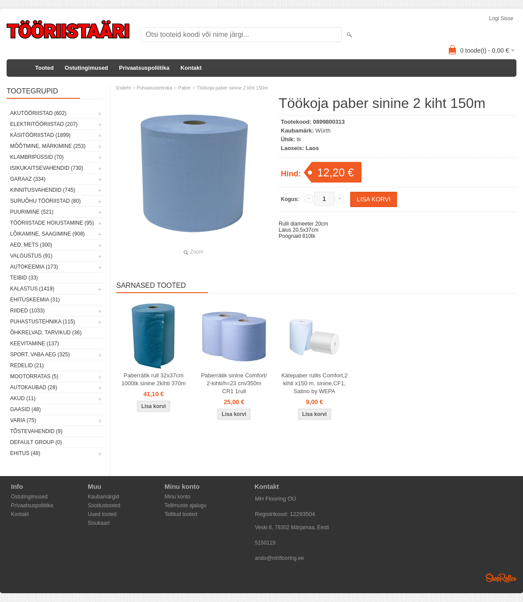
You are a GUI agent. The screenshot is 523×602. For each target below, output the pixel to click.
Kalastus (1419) (32, 289)
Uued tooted (102, 514)
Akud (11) (23, 398)
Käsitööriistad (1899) (40, 135)
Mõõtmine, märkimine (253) (48, 146)
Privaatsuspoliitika (144, 67)
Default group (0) (36, 442)
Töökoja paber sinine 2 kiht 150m (232, 87)
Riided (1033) (27, 311)
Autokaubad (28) (33, 387)
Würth (323, 130)
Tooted (44, 67)
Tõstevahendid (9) (36, 431)
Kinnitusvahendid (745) (42, 190)
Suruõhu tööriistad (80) (45, 201)
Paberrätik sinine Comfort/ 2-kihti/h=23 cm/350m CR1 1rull (234, 383)
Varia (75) (23, 420)
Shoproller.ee (501, 577)
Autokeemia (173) (34, 267)
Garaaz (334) (28, 179)
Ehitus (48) (25, 453)
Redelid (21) (27, 365)
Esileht (123, 87)
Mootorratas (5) (34, 376)
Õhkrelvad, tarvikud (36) (46, 333)
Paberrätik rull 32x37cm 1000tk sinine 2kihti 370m (154, 379)
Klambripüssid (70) (37, 157)
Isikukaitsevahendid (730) (46, 168)
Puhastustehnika (154, 87)
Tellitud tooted (181, 514)
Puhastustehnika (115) (42, 322)
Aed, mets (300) (31, 245)
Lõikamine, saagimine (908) (47, 234)
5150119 (265, 543)
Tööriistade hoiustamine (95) (52, 223)
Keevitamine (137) (34, 343)
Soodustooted (104, 505)
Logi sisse (501, 18)
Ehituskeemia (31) (35, 300)
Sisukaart (99, 523)
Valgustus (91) (31, 256)
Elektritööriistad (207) (44, 124)
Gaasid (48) (25, 409)
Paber (184, 87)
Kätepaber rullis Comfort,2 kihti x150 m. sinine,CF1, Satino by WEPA (314, 383)
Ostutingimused (86, 67)
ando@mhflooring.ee (279, 558)
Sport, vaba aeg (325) (40, 354)
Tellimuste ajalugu (185, 505)
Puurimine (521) (32, 212)
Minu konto (177, 497)
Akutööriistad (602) (38, 113)
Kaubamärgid (103, 497)
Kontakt (190, 67)
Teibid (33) (24, 278)
